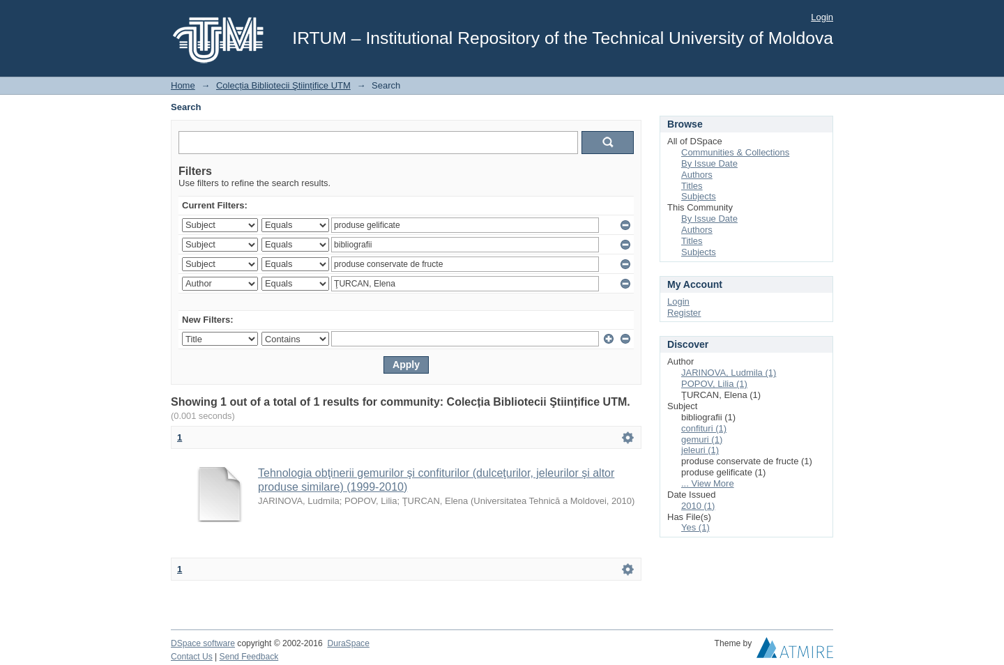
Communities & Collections (735, 152)
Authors (697, 174)
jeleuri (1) (700, 450)
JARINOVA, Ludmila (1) (728, 372)
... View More (707, 483)
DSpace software (203, 643)
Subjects (698, 196)
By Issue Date (709, 163)
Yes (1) (695, 527)
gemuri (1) (701, 439)
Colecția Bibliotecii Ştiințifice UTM (283, 85)
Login (822, 17)
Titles (692, 186)
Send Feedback (249, 657)
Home (183, 85)
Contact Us (192, 657)
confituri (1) (704, 428)
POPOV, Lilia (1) (714, 384)
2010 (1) (698, 505)
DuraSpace (348, 643)
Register (684, 312)
